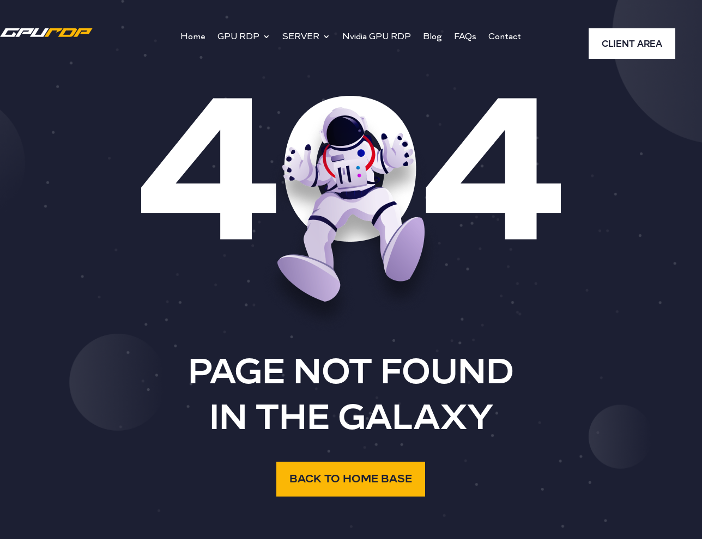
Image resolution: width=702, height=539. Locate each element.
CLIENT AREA (632, 44)
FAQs (465, 37)
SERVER (300, 37)
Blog (432, 37)
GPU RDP (238, 37)
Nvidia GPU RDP (376, 37)
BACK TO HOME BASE (350, 479)
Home (192, 37)
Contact (504, 37)
